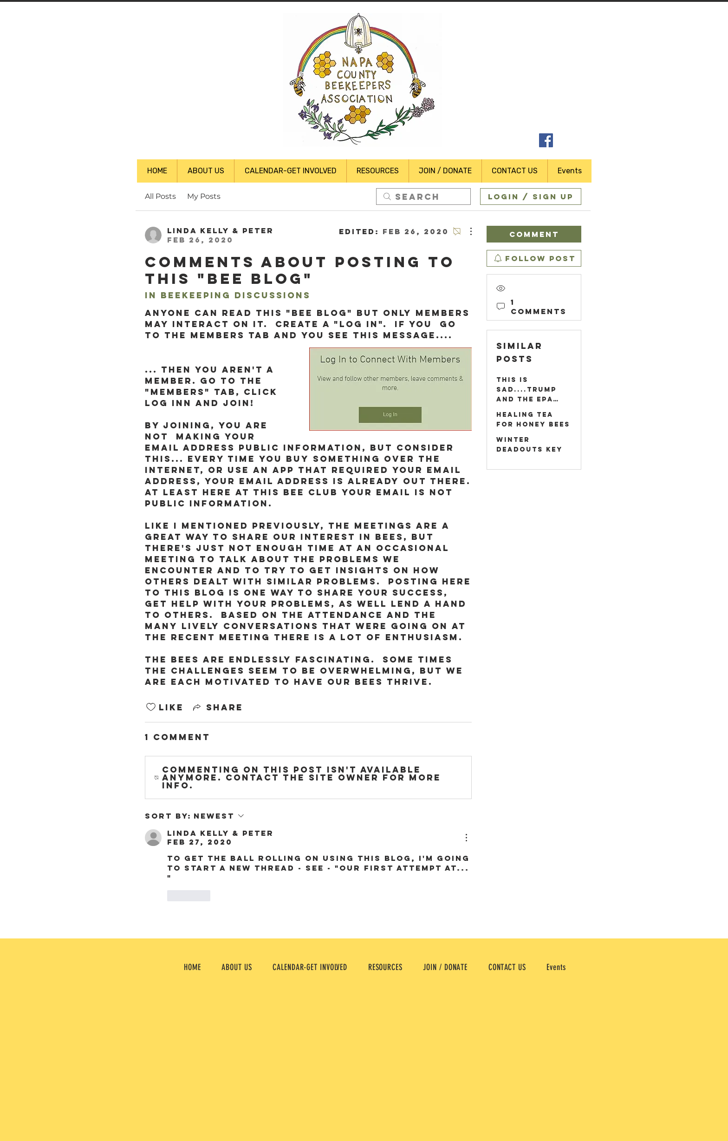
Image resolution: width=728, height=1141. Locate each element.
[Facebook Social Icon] (546, 140)
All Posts (160, 196)
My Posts (204, 196)
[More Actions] (466, 231)
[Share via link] (217, 707)
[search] (423, 196)
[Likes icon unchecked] (151, 707)
